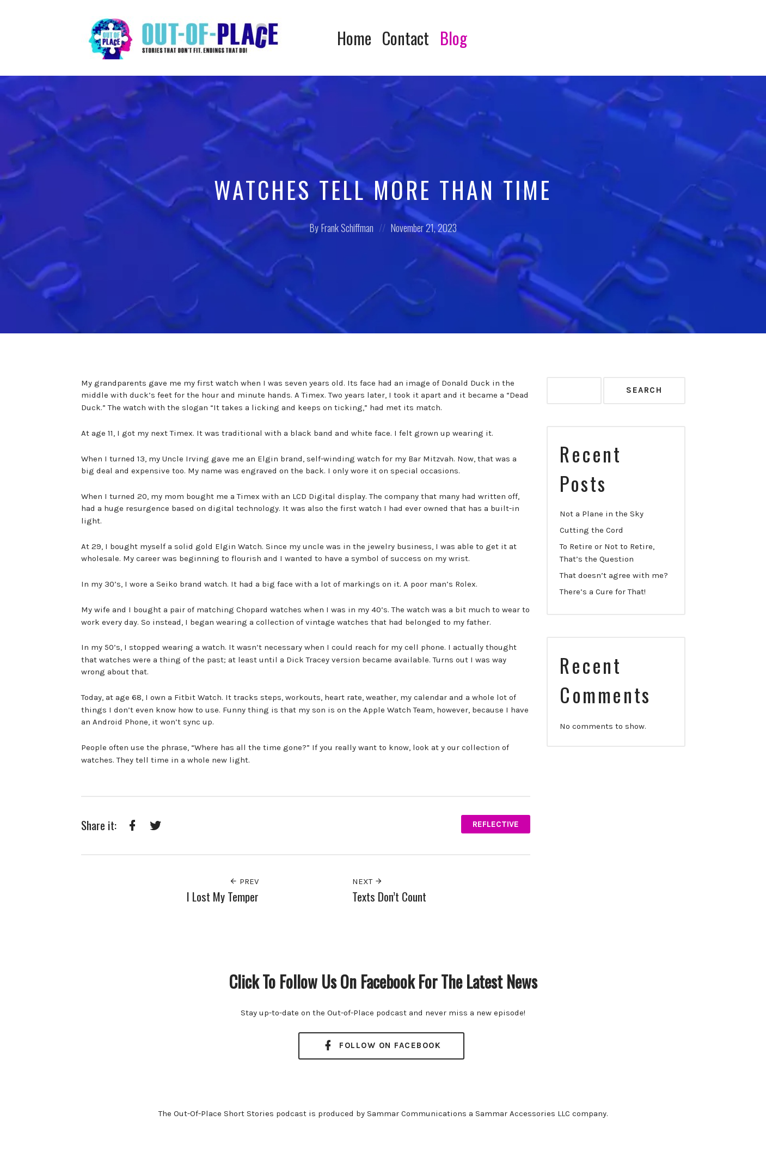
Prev (244, 881)
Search (644, 390)
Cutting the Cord (591, 530)
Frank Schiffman (347, 228)
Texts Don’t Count (389, 896)
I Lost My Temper (223, 896)
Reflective (496, 824)
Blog (453, 38)
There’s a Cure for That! (603, 591)
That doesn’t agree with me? (614, 575)
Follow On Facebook (381, 1045)
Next (367, 881)
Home (354, 38)
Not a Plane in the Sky (602, 514)
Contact (405, 38)
